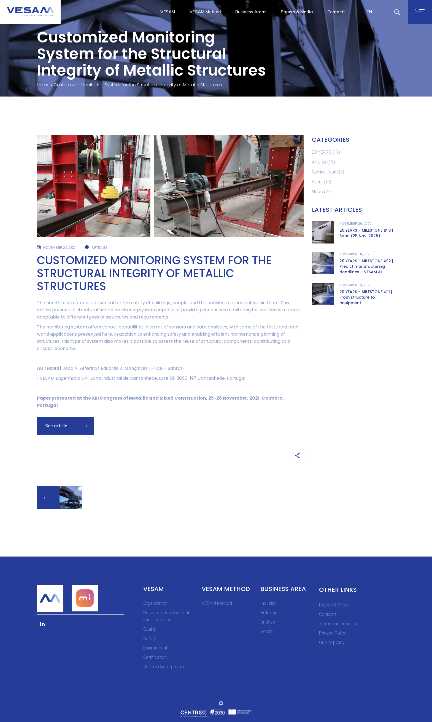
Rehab (266, 631)
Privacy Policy (332, 633)
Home (43, 85)
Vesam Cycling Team (163, 666)
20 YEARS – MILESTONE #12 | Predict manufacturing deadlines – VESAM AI (366, 266)
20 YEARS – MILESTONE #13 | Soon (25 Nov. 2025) (366, 233)
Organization (155, 603)
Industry (268, 603)
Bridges (267, 622)
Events (318, 181)
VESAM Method (217, 603)
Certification (155, 657)
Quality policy (332, 642)
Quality (149, 629)
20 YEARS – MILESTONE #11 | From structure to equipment (365, 297)
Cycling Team (325, 172)
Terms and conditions (340, 623)
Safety (149, 638)
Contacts (328, 614)
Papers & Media (334, 605)
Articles (319, 162)
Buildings (268, 612)
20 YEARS (321, 152)
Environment (155, 648)
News (317, 191)
